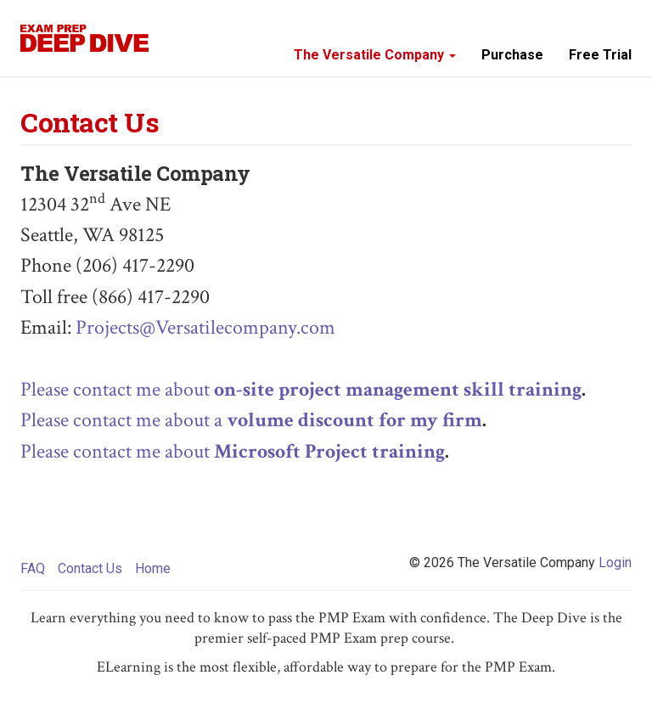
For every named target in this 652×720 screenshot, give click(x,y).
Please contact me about (301, 389)
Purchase (512, 55)
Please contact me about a (251, 420)
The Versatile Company (375, 55)
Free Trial (600, 55)
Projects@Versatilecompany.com (205, 327)
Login (615, 562)
